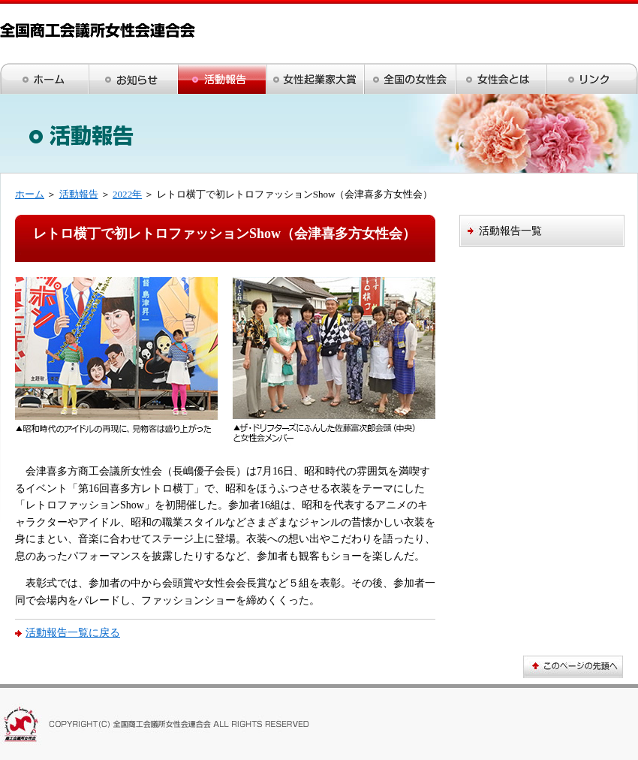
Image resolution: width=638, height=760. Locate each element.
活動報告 (78, 194)
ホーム (29, 194)
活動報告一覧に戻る (73, 632)
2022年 (127, 194)
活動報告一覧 (510, 231)
